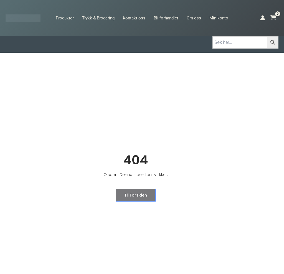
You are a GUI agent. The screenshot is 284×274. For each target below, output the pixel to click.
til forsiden (135, 195)
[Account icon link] (262, 17)
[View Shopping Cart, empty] (273, 18)
